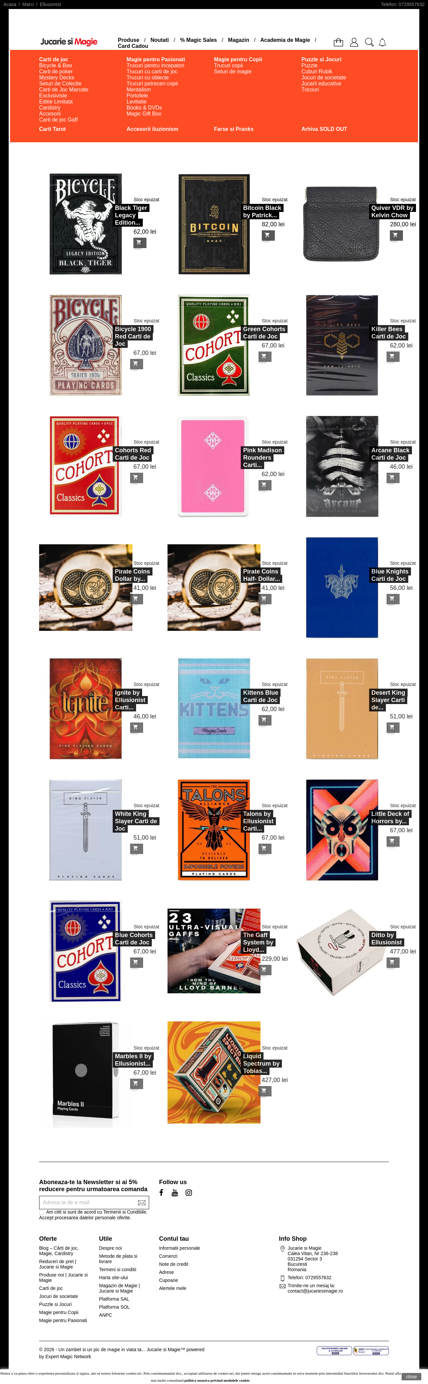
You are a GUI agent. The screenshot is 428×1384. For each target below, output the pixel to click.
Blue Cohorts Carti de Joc (116, 939)
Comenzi (168, 1256)
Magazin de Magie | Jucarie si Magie (119, 1288)
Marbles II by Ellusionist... (116, 1060)
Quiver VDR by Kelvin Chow (392, 212)
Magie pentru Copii (59, 1312)
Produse (128, 40)
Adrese (166, 1272)
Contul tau (174, 1238)
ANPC (105, 1315)
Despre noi (110, 1248)
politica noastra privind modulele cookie (217, 1380)
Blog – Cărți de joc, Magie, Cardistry (59, 1250)
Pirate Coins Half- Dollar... (244, 575)
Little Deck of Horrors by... (373, 818)
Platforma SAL (114, 1299)
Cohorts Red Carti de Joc (116, 454)
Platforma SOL (114, 1307)
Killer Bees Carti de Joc (371, 333)
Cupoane (168, 1280)
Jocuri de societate (58, 1296)
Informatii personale (179, 1248)
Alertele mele (173, 1288)
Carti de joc (51, 1288)
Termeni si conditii (117, 1269)
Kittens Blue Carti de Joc (243, 696)
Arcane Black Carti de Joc (373, 454)
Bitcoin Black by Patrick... (262, 212)
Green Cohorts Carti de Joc (247, 333)
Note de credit (173, 1264)
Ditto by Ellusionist (369, 939)
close (411, 1376)
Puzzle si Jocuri (55, 1304)
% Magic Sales (198, 40)
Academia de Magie (285, 40)
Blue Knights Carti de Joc (372, 575)
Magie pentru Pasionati (63, 1320)
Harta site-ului (113, 1277)
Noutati (159, 40)
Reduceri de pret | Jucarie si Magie (57, 1264)
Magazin (238, 40)
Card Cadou (133, 46)
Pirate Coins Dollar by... (115, 575)
